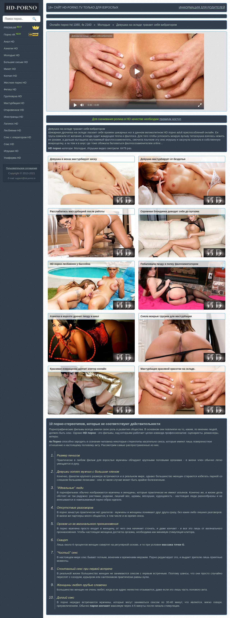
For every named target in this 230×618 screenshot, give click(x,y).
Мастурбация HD (14, 103)
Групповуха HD (13, 96)
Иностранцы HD (13, 116)
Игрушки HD (11, 151)
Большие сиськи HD (16, 62)
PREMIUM (21, 27)
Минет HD (10, 68)
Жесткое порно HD (15, 82)
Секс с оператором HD (17, 137)
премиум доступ (170, 119)
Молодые (104, 24)
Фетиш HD (10, 89)
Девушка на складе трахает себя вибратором (146, 24)
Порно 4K (21, 34)
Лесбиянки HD (12, 130)
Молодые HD (12, 55)
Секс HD (9, 144)
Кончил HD (10, 75)
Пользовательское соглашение (21, 168)
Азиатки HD (11, 48)
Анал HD (9, 41)
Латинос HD (11, 123)
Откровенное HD (14, 109)
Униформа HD (12, 157)
